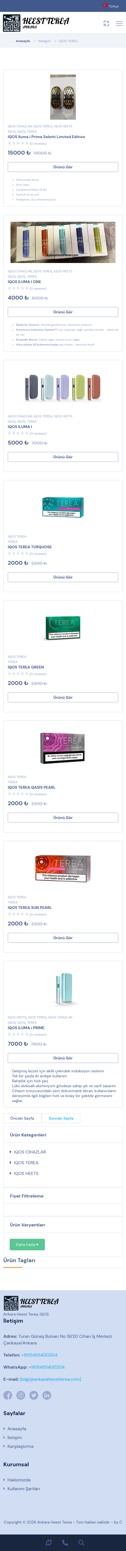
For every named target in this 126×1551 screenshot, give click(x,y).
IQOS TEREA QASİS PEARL (31, 787)
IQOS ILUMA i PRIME (26, 1027)
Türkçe (111, 6)
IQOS (12, 131)
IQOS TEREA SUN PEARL (30, 907)
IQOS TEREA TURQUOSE (30, 546)
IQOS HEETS (63, 126)
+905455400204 (38, 1355)
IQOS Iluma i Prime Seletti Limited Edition (46, 136)
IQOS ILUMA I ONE (24, 281)
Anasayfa (23, 41)
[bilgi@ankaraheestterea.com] (50, 1379)
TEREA (32, 131)
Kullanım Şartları (23, 1489)
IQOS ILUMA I (20, 426)
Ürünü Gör (63, 167)
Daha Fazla (27, 1244)
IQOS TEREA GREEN (26, 667)
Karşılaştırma (20, 1446)
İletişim (14, 1437)
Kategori (44, 41)
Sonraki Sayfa (61, 1118)
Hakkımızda (18, 1480)
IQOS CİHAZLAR (20, 126)
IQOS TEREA (68, 41)
